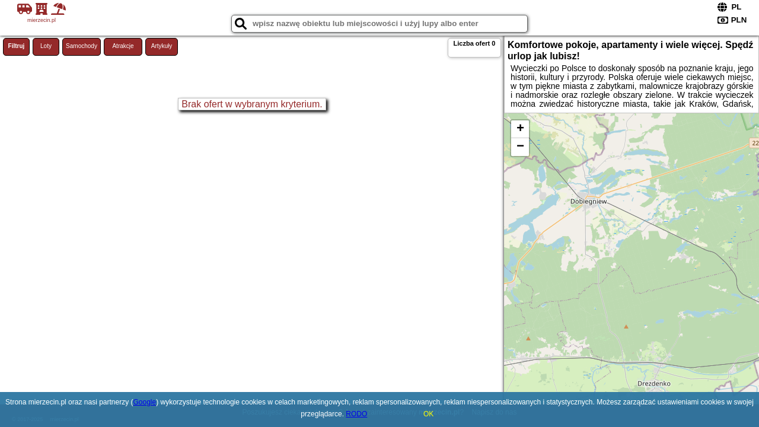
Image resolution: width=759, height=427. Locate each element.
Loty (46, 46)
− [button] (520, 147)
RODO (356, 414)
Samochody (81, 46)
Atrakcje (122, 46)
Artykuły (162, 46)
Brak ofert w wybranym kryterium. (251, 104)
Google (144, 402)
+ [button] (520, 129)
